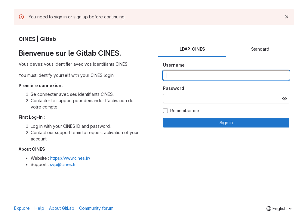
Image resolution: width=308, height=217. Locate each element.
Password (173, 88)
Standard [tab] (260, 49)
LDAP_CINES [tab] (192, 49)
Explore (22, 208)
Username (174, 65)
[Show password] (284, 98)
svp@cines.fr (63, 164)
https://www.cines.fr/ (70, 158)
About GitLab (61, 208)
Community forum (96, 208)
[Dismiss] (286, 16)
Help (39, 208)
